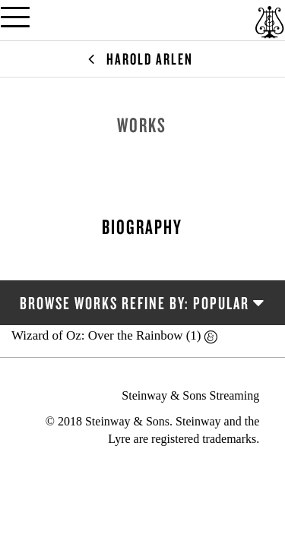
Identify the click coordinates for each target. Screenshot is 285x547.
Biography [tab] (142, 226)
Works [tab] (141, 125)
